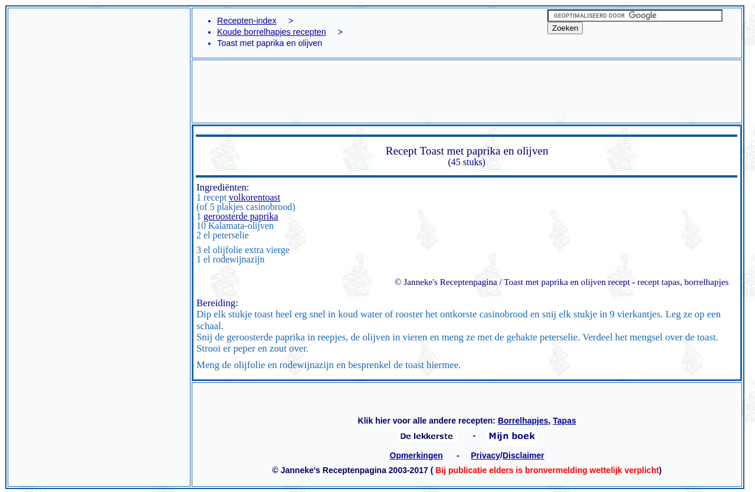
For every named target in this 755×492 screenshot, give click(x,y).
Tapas (564, 420)
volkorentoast (254, 197)
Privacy (485, 455)
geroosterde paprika (240, 216)
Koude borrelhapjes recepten (271, 32)
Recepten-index (247, 20)
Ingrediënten (221, 187)
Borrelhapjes (523, 420)
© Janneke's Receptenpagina (446, 282)
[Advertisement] (99, 67)
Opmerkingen (416, 455)
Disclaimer (523, 455)
